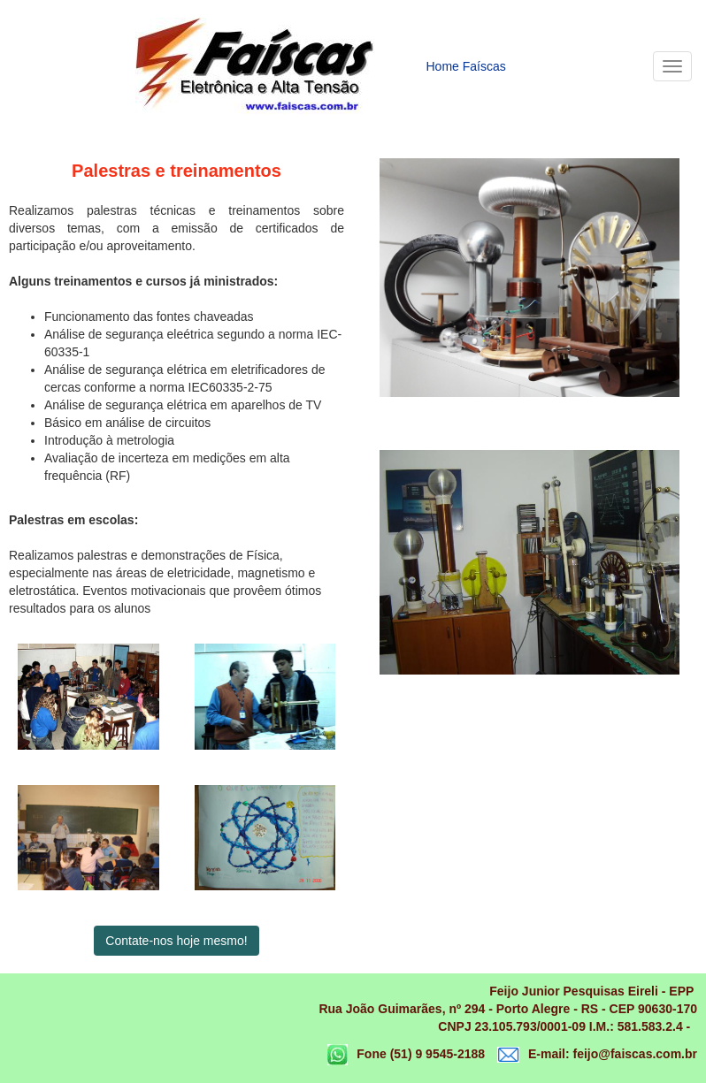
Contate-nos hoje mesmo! (176, 941)
